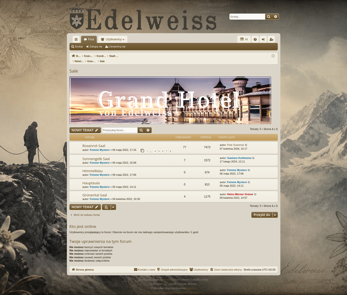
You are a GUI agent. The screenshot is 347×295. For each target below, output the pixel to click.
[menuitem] (255, 39)
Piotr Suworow (235, 139)
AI (244, 39)
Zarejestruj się (117, 46)
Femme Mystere (100, 144)
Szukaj (79, 46)
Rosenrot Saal (94, 140)
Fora (91, 39)
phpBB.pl (191, 283)
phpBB (166, 274)
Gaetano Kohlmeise (239, 153)
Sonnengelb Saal (96, 153)
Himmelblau (93, 165)
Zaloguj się (96, 46)
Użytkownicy (114, 39)
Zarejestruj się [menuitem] (272, 40)
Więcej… (77, 40)
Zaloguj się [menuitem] (264, 40)
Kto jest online (82, 221)
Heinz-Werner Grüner (240, 189)
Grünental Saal (95, 190)
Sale (73, 66)
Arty (165, 279)
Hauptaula (91, 177)
